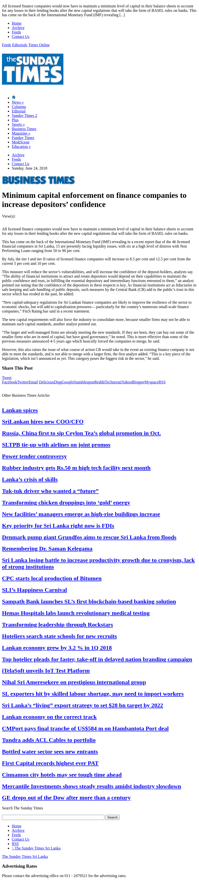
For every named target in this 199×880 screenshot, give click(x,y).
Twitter (22, 382)
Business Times (24, 129)
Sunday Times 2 (24, 115)
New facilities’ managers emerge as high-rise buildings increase (81, 514)
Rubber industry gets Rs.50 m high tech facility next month (76, 468)
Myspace (151, 382)
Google (67, 382)
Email (33, 382)
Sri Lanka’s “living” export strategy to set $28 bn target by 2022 (82, 705)
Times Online (39, 45)
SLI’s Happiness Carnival (34, 590)
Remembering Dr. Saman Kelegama (47, 548)
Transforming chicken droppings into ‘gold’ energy (66, 502)
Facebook (9, 382)
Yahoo (127, 382)
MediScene (20, 142)
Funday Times (23, 138)
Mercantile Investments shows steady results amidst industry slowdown (91, 786)
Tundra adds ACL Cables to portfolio (49, 740)
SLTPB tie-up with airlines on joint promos (56, 444)
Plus (15, 120)
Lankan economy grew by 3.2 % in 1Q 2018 (57, 647)
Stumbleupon (83, 382)
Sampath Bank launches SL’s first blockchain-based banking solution (89, 601)
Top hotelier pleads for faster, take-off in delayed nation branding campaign (97, 659)
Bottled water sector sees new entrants (50, 751)
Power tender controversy (34, 456)
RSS (161, 382)
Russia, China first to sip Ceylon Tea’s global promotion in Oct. (81, 433)
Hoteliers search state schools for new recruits (59, 636)
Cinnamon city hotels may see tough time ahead (62, 774)
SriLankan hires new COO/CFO (43, 421)
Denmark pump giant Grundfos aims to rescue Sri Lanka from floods (89, 537)
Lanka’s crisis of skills (30, 479)
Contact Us (20, 36)
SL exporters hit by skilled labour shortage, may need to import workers (93, 694)
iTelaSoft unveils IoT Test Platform (46, 670)
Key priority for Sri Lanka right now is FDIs (58, 525)
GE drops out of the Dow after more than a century (66, 797)
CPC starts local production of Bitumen (52, 578)
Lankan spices (20, 410)
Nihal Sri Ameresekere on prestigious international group (74, 682)
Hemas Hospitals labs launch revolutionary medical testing (76, 613)
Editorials (19, 45)
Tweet (7, 378)
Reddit (99, 382)
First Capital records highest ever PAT (50, 763)
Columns (19, 107)
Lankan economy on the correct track (49, 717)
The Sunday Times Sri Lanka (36, 848)
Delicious (46, 382)
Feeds (16, 32)
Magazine (21, 133)
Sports (18, 124)
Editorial (19, 111)
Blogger (138, 382)
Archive (18, 28)
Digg (58, 382)
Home (16, 23)
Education (21, 146)
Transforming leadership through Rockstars (57, 624)
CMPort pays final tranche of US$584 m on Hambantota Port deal (85, 728)
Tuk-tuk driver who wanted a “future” (50, 491)
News (18, 102)
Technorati (113, 382)
